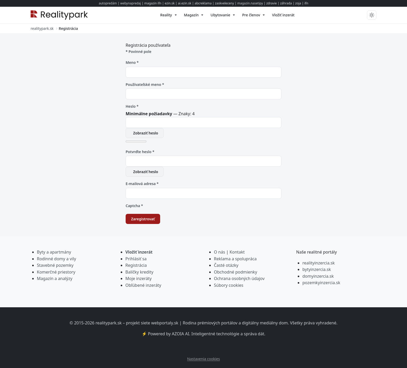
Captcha (134, 205)
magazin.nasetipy (250, 3)
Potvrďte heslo (140, 151)
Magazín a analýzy (54, 278)
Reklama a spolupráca (235, 259)
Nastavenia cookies (203, 358)
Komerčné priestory (56, 272)
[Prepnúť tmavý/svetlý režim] (371, 15)
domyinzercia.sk (318, 276)
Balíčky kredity (139, 272)
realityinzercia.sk (318, 263)
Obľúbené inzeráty (143, 285)
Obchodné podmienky (235, 272)
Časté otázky (226, 265)
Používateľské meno (145, 84)
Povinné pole (138, 51)
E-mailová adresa (142, 183)
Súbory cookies (228, 285)
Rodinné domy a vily (56, 259)
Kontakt (237, 252)
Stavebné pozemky (55, 265)
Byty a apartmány (54, 252)
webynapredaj (130, 3)
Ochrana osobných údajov (239, 278)
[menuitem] (168, 15)
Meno (132, 62)
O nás (219, 252)
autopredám (108, 3)
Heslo (132, 106)
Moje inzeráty (138, 278)
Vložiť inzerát (139, 252)
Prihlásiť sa (136, 259)
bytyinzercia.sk (316, 269)
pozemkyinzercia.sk (321, 282)
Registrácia (136, 265)
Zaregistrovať (143, 218)
